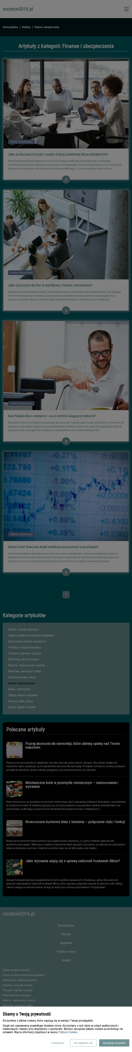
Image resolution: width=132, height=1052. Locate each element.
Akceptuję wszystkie (114, 1042)
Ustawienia (57, 1042)
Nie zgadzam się (83, 1042)
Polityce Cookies (67, 1032)
